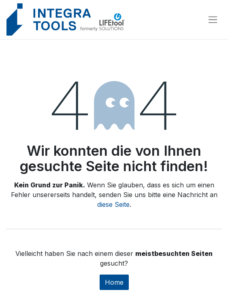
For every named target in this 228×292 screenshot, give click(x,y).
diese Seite (113, 204)
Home (114, 282)
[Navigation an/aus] (213, 19)
